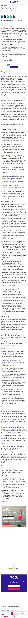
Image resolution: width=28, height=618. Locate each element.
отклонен (16, 152)
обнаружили (11, 191)
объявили (7, 368)
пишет (9, 100)
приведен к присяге (12, 360)
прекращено (12, 176)
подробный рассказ (9, 495)
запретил (20, 206)
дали (23, 169)
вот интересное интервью (11, 456)
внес (11, 132)
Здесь (3, 383)
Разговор (9, 478)
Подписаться (14, 67)
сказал (14, 430)
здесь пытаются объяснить (14, 89)
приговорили (5, 392)
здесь (2, 448)
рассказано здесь (14, 293)
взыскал (13, 155)
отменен (11, 351)
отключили (8, 327)
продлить (3, 78)
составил (12, 413)
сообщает (24, 108)
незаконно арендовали (10, 249)
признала (18, 163)
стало (20, 27)
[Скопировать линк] (14, 16)
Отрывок (11, 490)
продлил (8, 124)
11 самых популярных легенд (14, 469)
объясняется (5, 221)
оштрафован (5, 146)
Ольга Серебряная (5, 12)
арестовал (12, 167)
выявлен (13, 446)
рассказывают (14, 260)
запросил (22, 187)
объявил (10, 319)
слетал (17, 76)
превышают (19, 233)
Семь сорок (4, 5)
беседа (14, 472)
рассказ (19, 481)
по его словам (8, 83)
